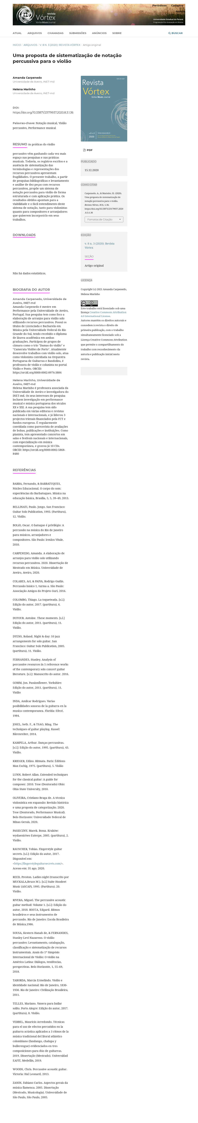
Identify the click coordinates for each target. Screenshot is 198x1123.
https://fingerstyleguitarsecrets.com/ (37, 863)
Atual (17, 33)
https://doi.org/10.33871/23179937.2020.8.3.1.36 (43, 112)
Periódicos (159, 5)
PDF (89, 150)
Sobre (117, 33)
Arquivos (34, 33)
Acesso (180, 11)
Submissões (77, 33)
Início (17, 44)
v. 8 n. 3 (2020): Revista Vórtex (60, 44)
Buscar (175, 33)
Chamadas (55, 33)
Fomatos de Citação (99, 219)
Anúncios (99, 33)
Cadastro (177, 5)
